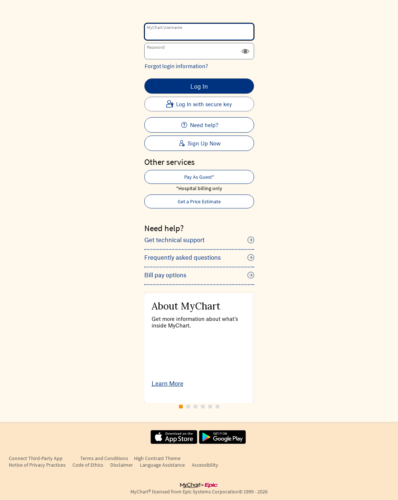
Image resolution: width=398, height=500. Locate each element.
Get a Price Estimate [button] (199, 201)
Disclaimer (121, 465)
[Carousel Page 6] (217, 406)
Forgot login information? (176, 66)
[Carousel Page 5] (210, 406)
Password (156, 47)
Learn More (167, 383)
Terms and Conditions (104, 458)
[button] (245, 51)
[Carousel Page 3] (195, 406)
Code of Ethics (87, 465)
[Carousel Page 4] (203, 406)
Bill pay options (165, 274)
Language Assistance (162, 465)
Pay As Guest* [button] (199, 177)
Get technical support (174, 239)
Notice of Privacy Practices (37, 465)
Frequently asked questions (182, 257)
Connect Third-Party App (36, 458)
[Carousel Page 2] (188, 406)
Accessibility (205, 465)
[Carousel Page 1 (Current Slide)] (181, 406)
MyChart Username (164, 27)
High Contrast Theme (157, 458)
